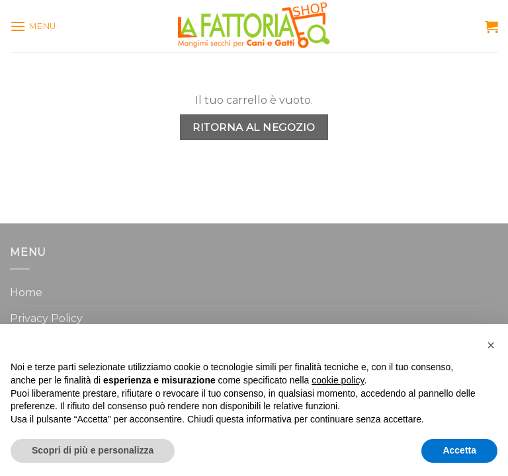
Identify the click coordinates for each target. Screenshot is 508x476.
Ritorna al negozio (253, 127)
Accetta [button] (459, 450)
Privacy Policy (46, 318)
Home (26, 292)
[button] (490, 345)
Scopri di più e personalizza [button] (92, 450)
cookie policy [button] (338, 380)
